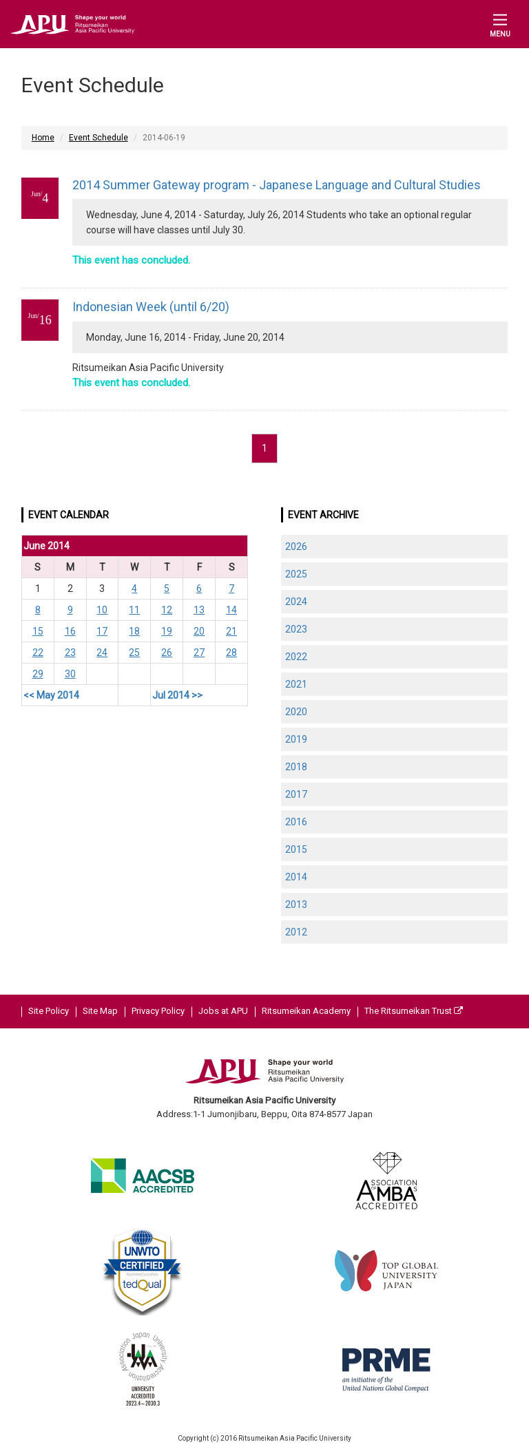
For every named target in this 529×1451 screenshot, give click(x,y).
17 (101, 631)
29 (37, 673)
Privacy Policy (158, 1011)
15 (37, 631)
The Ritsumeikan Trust (413, 1011)
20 (199, 631)
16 (70, 631)
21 (231, 631)
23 (70, 652)
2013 (296, 904)
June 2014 (46, 545)
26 (166, 652)
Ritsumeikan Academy (306, 1011)
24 (101, 652)
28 (231, 652)
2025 (296, 574)
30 (70, 673)
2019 (296, 739)
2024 (296, 601)
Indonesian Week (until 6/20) (150, 306)
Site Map (100, 1011)
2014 (296, 876)
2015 (296, 849)
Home (43, 137)
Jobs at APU (223, 1011)
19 (166, 631)
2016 (296, 821)
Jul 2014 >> (177, 695)
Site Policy (48, 1011)
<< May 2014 (51, 695)
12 (166, 609)
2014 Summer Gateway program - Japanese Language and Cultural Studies (276, 185)
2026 (296, 546)
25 (134, 652)
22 (37, 652)
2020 (296, 711)
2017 (296, 794)
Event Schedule (98, 137)
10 (101, 609)
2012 (296, 932)
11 (134, 609)
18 (134, 631)
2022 (296, 656)
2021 (296, 684)
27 (199, 652)
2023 (296, 629)
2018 (296, 766)
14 (231, 609)
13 (199, 609)
